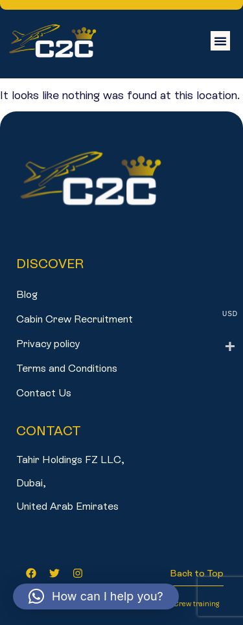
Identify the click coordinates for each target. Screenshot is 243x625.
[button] (220, 41)
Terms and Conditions (66, 368)
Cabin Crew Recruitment (74, 319)
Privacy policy (48, 343)
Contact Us (43, 393)
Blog (27, 294)
